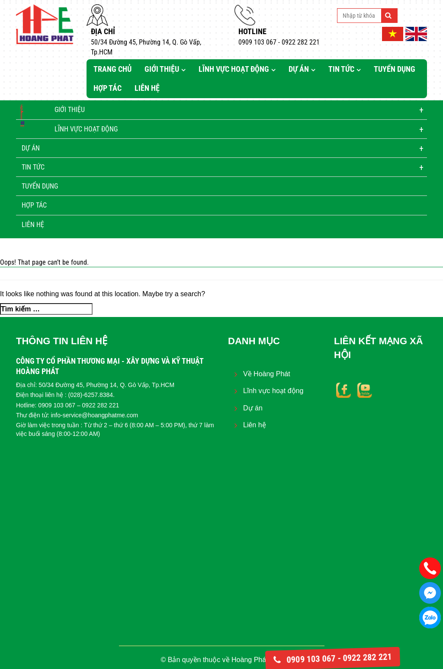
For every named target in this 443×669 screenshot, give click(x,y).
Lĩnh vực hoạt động (234, 69)
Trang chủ (112, 69)
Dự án (299, 69)
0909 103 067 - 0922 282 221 (332, 658)
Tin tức (341, 69)
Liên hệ (147, 88)
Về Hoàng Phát (266, 374)
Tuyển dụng (394, 69)
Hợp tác (107, 88)
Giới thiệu (161, 69)
